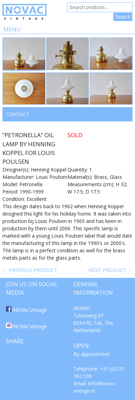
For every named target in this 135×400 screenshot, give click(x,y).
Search (122, 17)
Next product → (110, 270)
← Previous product (29, 270)
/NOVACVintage (26, 310)
